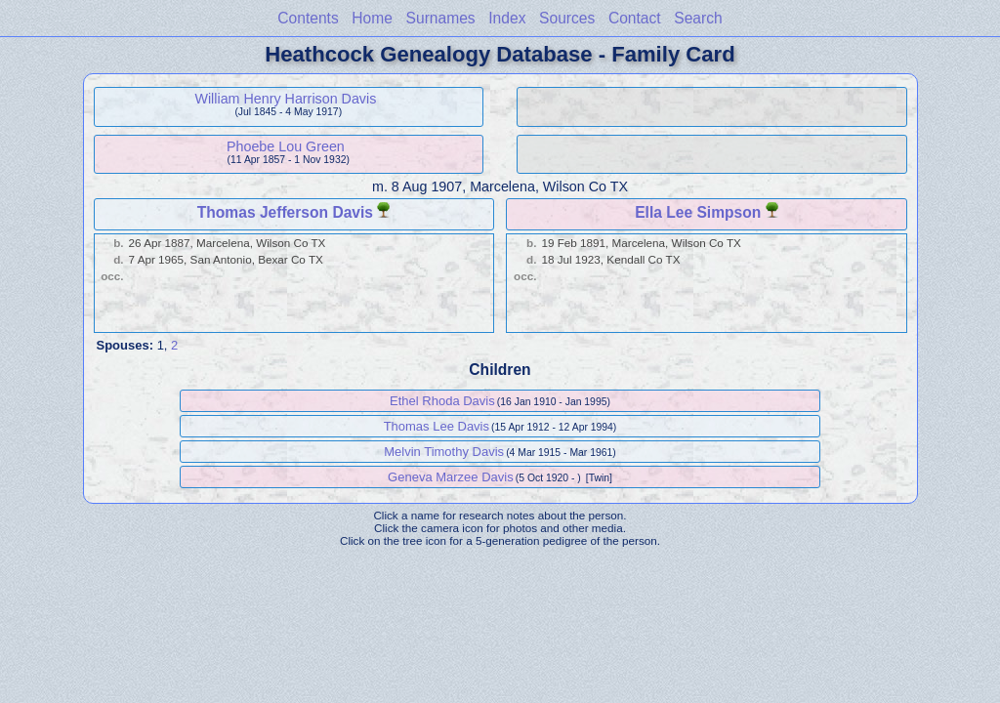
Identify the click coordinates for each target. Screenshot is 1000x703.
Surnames (441, 18)
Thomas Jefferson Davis (285, 212)
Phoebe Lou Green (286, 146)
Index (506, 18)
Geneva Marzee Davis (451, 477)
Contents (307, 18)
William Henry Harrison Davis (285, 98)
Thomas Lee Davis (436, 426)
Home (372, 18)
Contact (634, 18)
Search (698, 18)
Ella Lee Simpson (698, 212)
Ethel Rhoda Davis (442, 400)
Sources (567, 18)
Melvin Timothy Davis (444, 451)
